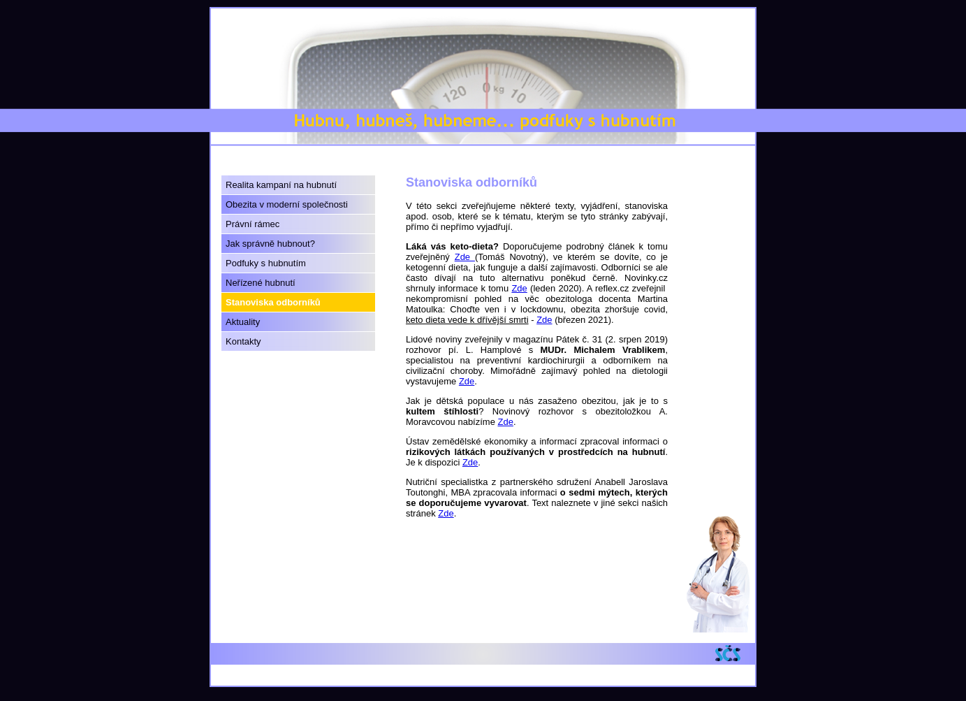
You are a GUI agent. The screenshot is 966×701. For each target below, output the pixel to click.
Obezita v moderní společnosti (287, 204)
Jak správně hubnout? (270, 243)
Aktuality (243, 322)
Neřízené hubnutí (260, 282)
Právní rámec (252, 224)
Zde (465, 257)
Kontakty (243, 341)
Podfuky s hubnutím (266, 263)
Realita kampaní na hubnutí (281, 185)
